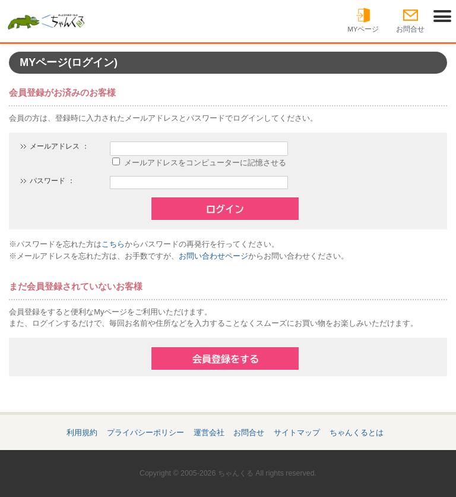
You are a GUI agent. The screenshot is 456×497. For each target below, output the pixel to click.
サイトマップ (297, 432)
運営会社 (209, 432)
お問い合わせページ (213, 255)
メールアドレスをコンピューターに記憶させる (205, 162)
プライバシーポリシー (145, 432)
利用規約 (81, 432)
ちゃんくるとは (357, 432)
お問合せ (248, 432)
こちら (113, 244)
